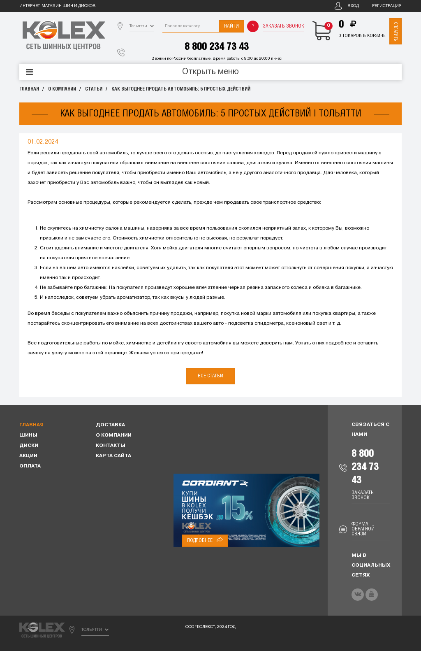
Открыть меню (210, 72)
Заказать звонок (283, 26)
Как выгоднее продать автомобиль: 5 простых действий (180, 89)
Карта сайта (113, 456)
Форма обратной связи (363, 529)
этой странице (110, 353)
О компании (62, 89)
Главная (29, 89)
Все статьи (210, 376)
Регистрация (387, 6)
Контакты (110, 446)
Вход (353, 6)
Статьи (93, 89)
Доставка (110, 425)
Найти (231, 26)
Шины (28, 435)
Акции (28, 456)
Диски (28, 446)
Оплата (30, 466)
